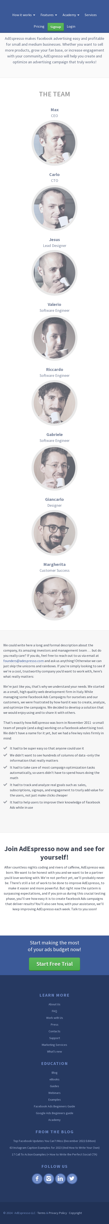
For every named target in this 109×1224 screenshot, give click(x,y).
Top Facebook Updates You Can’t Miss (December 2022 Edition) (54, 1141)
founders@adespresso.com (23, 661)
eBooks (54, 1079)
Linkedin (60, 1183)
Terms (41, 1213)
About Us (54, 1004)
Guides (54, 1086)
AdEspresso (17, 5)
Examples (54, 1100)
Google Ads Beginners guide (54, 1113)
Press (54, 1024)
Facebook (37, 1183)
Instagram (48, 1183)
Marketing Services (54, 1045)
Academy (54, 1120)
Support (54, 1038)
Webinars (54, 1093)
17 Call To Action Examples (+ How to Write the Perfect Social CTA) (54, 1154)
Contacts (54, 1031)
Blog (55, 1073)
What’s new (54, 1051)
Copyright (75, 1213)
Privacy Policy (58, 1213)
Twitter (71, 1183)
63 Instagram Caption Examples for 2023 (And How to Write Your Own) (55, 1148)
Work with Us (54, 1018)
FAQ (54, 1011)
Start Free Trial (54, 963)
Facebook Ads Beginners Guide (54, 1106)
